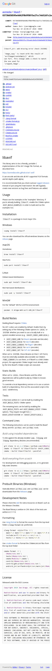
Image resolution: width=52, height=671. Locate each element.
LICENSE (9, 138)
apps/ (8, 89)
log (15, 23)
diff (16, 43)
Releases (23, 491)
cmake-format (11, 543)
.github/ (8, 84)
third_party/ (10, 115)
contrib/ (9, 95)
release (5, 239)
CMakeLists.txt (11, 133)
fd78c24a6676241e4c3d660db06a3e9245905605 (32, 37)
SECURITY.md (11, 144)
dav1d (28, 342)
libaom (27, 339)
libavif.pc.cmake (12, 135)
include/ (9, 107)
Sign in (47, 4)
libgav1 (31, 344)
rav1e (28, 347)
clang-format (11, 522)
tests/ (8, 113)
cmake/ (8, 92)
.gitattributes (10, 124)
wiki (17, 503)
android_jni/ (10, 87)
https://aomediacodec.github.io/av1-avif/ (18, 172)
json (48, 667)
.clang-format (11, 118)
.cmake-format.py (13, 121)
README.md (11, 141)
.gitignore (9, 127)
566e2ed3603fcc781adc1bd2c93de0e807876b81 (32, 40)
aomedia (7, 11)
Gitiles (14, 667)
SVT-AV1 (27, 350)
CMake (24, 323)
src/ (7, 110)
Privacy (21, 667)
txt (41, 667)
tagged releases (43, 183)
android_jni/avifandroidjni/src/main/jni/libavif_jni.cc (22, 69)
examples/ (10, 101)
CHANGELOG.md (12, 130)
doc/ (7, 98)
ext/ (7, 104)
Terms (28, 667)
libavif (17, 11)
